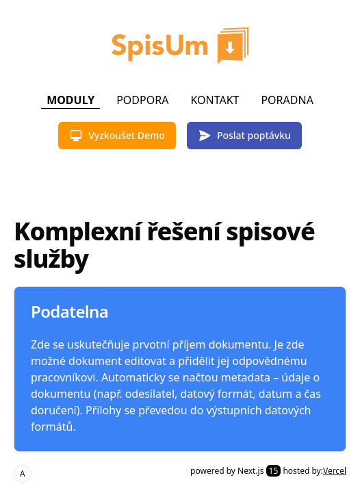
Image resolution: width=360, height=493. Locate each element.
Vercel (334, 471)
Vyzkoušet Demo (117, 135)
